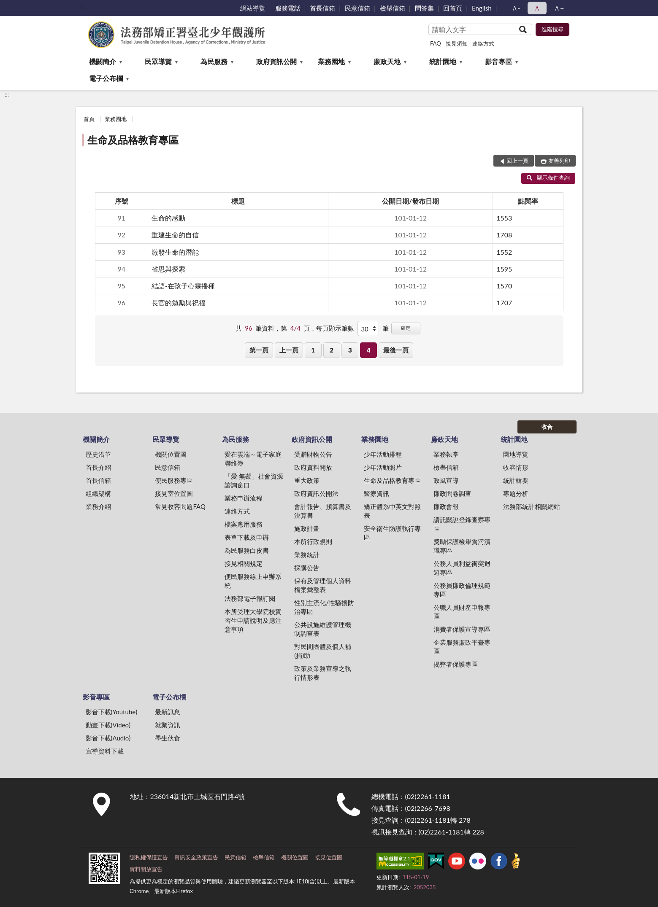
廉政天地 (387, 61)
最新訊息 (167, 712)
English (482, 8)
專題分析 (515, 493)
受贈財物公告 (313, 454)
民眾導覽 (158, 61)
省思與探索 (168, 269)
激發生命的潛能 (175, 252)
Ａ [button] (537, 8)
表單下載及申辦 (247, 537)
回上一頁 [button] (517, 160)
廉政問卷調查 (452, 493)
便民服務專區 (174, 480)
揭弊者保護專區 (455, 664)
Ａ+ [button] (559, 8)
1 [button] (313, 350)
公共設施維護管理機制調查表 (322, 629)
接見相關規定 (244, 563)
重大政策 (307, 480)
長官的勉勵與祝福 (179, 303)
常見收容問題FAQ (180, 506)
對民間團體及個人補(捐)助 (322, 651)
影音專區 (498, 61)
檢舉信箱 (392, 8)
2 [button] (331, 350)
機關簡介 (102, 61)
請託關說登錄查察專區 (461, 524)
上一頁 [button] (288, 350)
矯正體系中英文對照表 (392, 511)
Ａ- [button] (516, 8)
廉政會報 (446, 506)
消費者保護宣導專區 (461, 629)
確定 (405, 328)
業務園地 (331, 61)
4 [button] (369, 350)
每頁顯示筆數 (335, 328)
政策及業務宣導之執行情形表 (322, 673)
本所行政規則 (313, 541)
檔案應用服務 (244, 524)
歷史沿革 (98, 454)
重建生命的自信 (175, 235)
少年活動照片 (383, 467)
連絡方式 (483, 43)
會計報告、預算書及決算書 (322, 511)
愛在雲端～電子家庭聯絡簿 (253, 458)
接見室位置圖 (174, 493)
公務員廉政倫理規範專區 (461, 589)
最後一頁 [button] (396, 350)
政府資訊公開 (276, 61)
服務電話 (288, 8)
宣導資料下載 (105, 751)
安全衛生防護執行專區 (392, 533)
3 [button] (350, 350)
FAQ (435, 43)
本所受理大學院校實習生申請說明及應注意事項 (253, 620)
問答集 (424, 8)
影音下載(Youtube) (112, 712)
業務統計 (307, 554)
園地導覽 (515, 454)
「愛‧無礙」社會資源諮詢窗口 (254, 480)
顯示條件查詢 (548, 177)
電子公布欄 (106, 78)
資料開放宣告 (146, 869)
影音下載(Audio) (108, 738)
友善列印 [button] (559, 160)
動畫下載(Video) (108, 725)
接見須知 (457, 43)
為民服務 (213, 61)
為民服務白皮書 (247, 550)
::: (83, 6)
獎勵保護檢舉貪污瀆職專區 (461, 546)
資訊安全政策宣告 (196, 857)
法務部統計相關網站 (531, 506)
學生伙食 (167, 738)
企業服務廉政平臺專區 (461, 646)
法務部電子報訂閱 (250, 598)
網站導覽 (252, 8)
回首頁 (452, 8)
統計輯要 (515, 480)
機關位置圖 (171, 454)
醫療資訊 (376, 493)
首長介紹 (98, 467)
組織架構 (98, 493)
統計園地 (442, 61)
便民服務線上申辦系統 (253, 581)
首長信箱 (322, 8)
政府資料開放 (313, 467)
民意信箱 (357, 8)
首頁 (89, 119)
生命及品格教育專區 (133, 140)
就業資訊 (167, 725)
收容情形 (515, 467)
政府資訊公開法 (316, 493)
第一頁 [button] (258, 350)
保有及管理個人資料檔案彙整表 (322, 585)
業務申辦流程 (244, 498)
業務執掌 (446, 454)
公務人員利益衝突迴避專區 (461, 568)
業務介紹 (98, 506)
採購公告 (307, 567)
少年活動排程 (383, 454)
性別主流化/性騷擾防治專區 (324, 607)
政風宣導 (446, 480)
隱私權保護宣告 (149, 857)
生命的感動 (168, 218)
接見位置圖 (328, 857)
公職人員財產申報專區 (461, 611)
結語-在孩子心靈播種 (183, 286)
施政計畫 (307, 528)
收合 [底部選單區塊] (547, 426)
